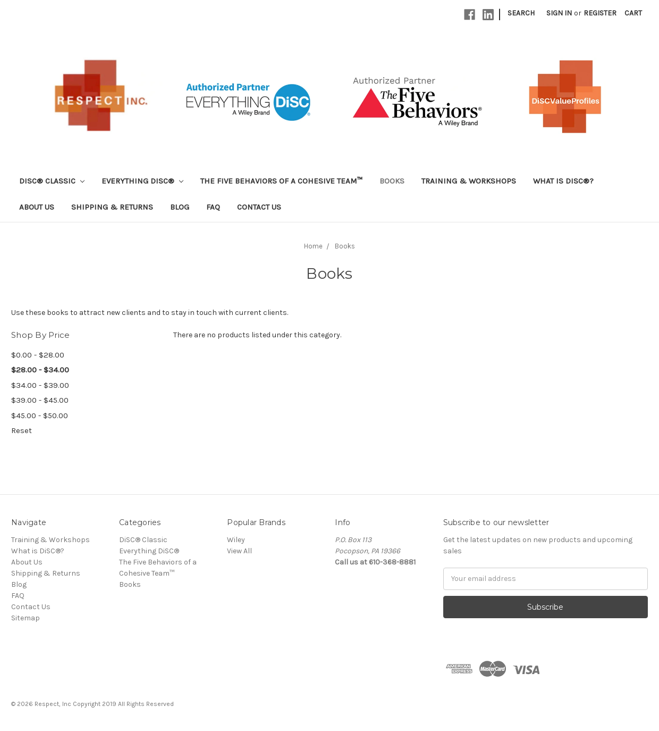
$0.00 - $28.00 (37, 355)
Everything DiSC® (142, 181)
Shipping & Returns (112, 207)
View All (239, 550)
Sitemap (25, 617)
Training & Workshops (468, 181)
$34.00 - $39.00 (40, 385)
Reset (21, 430)
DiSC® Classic (52, 181)
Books (391, 181)
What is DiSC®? (563, 181)
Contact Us (259, 207)
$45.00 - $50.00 (39, 415)
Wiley (236, 539)
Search (521, 13)
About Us (36, 207)
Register (600, 13)
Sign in (559, 13)
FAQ (213, 207)
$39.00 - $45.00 (40, 400)
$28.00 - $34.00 (40, 370)
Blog (179, 207)
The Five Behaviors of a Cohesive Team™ (281, 181)
